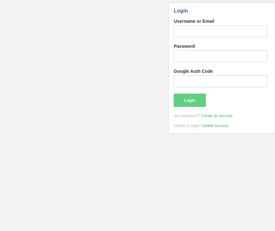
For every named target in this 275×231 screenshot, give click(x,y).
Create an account (216, 116)
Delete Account (216, 126)
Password (184, 46)
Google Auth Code (193, 71)
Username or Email (194, 21)
